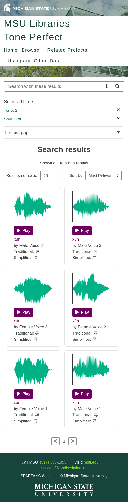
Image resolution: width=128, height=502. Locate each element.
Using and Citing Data (34, 60)
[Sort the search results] (103, 175)
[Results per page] (48, 175)
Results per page (21, 175)
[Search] (54, 86)
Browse (31, 49)
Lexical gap (17, 132)
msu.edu (91, 462)
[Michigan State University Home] (39, 7)
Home (11, 49)
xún (17, 239)
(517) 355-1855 (53, 462)
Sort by (75, 175)
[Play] (23, 230)
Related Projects (67, 49)
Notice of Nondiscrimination (64, 468)
